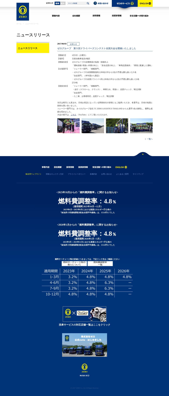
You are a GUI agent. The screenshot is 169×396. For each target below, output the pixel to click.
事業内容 (56, 15)
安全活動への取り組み (139, 15)
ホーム (18, 24)
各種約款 (93, 174)
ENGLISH (145, 6)
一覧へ (150, 139)
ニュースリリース (32, 24)
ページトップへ (143, 154)
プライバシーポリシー (77, 174)
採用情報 (96, 15)
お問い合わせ (102, 3)
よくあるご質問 (122, 174)
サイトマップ (138, 174)
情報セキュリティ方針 (55, 174)
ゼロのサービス (125, 6)
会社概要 (76, 15)
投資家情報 (117, 15)
